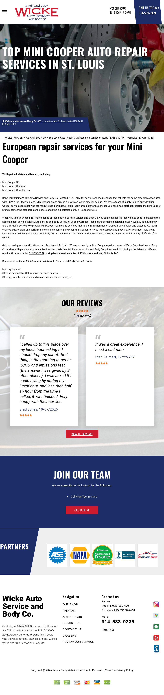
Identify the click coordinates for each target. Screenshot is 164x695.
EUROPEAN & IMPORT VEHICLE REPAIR (124, 137)
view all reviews (81, 434)
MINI (151, 137)
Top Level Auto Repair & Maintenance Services (74, 137)
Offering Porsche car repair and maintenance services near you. (37, 277)
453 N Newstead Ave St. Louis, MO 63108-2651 (60, 121)
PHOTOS (69, 610)
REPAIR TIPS (72, 623)
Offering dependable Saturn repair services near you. (31, 273)
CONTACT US (72, 629)
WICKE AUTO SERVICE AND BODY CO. (25, 137)
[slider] (82, 311)
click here (82, 510)
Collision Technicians (84, 496)
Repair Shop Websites (66, 670)
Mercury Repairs (11, 269)
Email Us (108, 629)
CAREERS (69, 635)
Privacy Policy (125, 670)
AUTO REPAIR (72, 617)
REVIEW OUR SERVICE (78, 642)
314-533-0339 (147, 13)
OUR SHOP (70, 604)
